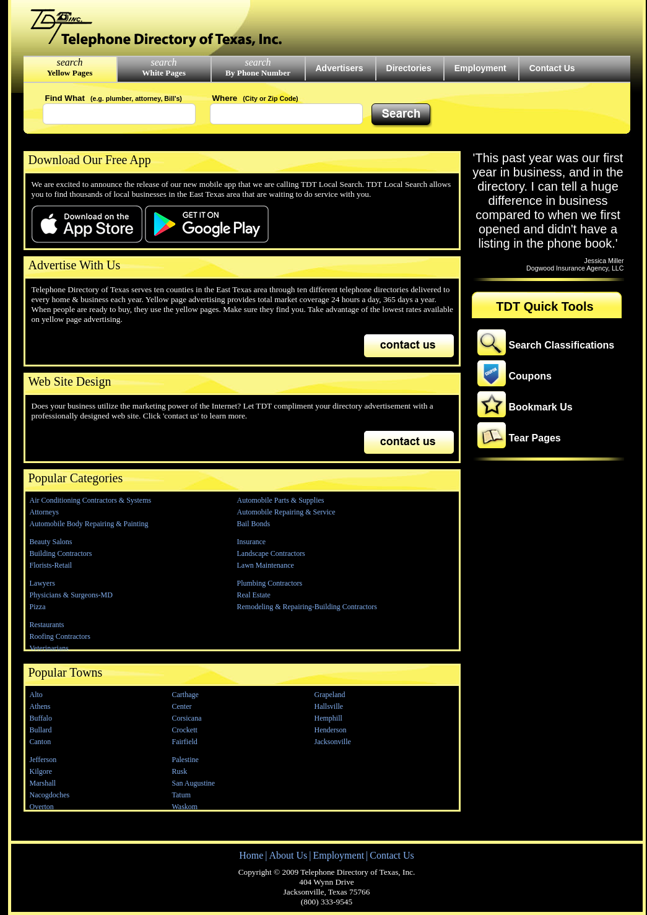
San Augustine (193, 783)
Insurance (251, 541)
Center (182, 706)
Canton (40, 741)
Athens (40, 706)
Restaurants (47, 624)
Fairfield (185, 741)
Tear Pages (535, 438)
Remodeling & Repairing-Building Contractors (307, 606)
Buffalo (41, 718)
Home (251, 855)
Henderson (331, 730)
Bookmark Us (541, 407)
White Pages (164, 72)
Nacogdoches (50, 795)
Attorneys (44, 512)
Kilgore (41, 771)
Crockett (185, 730)
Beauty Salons (51, 541)
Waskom (185, 806)
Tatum (181, 795)
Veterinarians (49, 648)
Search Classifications (562, 345)
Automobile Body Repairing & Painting (89, 523)
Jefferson (43, 759)
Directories (409, 68)
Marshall (43, 783)
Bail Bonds (254, 523)
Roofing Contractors (60, 636)
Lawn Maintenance (265, 565)
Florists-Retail (51, 565)
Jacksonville (333, 741)
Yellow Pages (70, 72)
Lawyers (42, 583)
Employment (480, 68)
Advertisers (339, 68)
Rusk (180, 771)
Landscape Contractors (271, 553)
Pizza (38, 606)
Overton (42, 806)
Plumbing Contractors (270, 583)
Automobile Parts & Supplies (280, 500)
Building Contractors (61, 553)
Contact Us (552, 68)
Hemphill (328, 718)
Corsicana (187, 718)
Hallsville (329, 706)
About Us (288, 855)
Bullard (41, 730)
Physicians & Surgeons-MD (71, 595)
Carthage (185, 694)
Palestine (185, 759)
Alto (36, 694)
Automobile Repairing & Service (286, 512)
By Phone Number (257, 72)
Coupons (530, 376)
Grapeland (330, 694)
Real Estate (254, 595)
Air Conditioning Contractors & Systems (91, 500)
